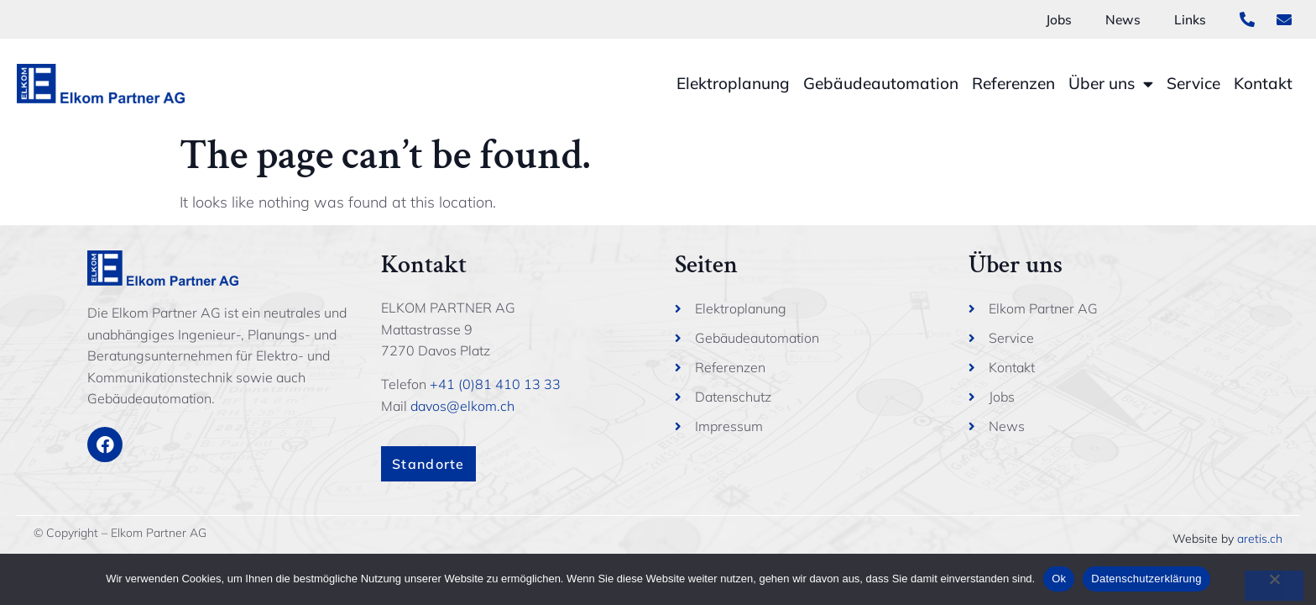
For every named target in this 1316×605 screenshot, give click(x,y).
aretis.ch (1259, 538)
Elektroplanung (733, 83)
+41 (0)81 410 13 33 (495, 384)
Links (1190, 19)
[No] (1274, 586)
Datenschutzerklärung (1146, 578)
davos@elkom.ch (462, 405)
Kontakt (1263, 83)
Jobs (1057, 19)
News (1122, 19)
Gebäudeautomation (880, 83)
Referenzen (1013, 83)
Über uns (1110, 83)
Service (1193, 83)
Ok (1059, 578)
